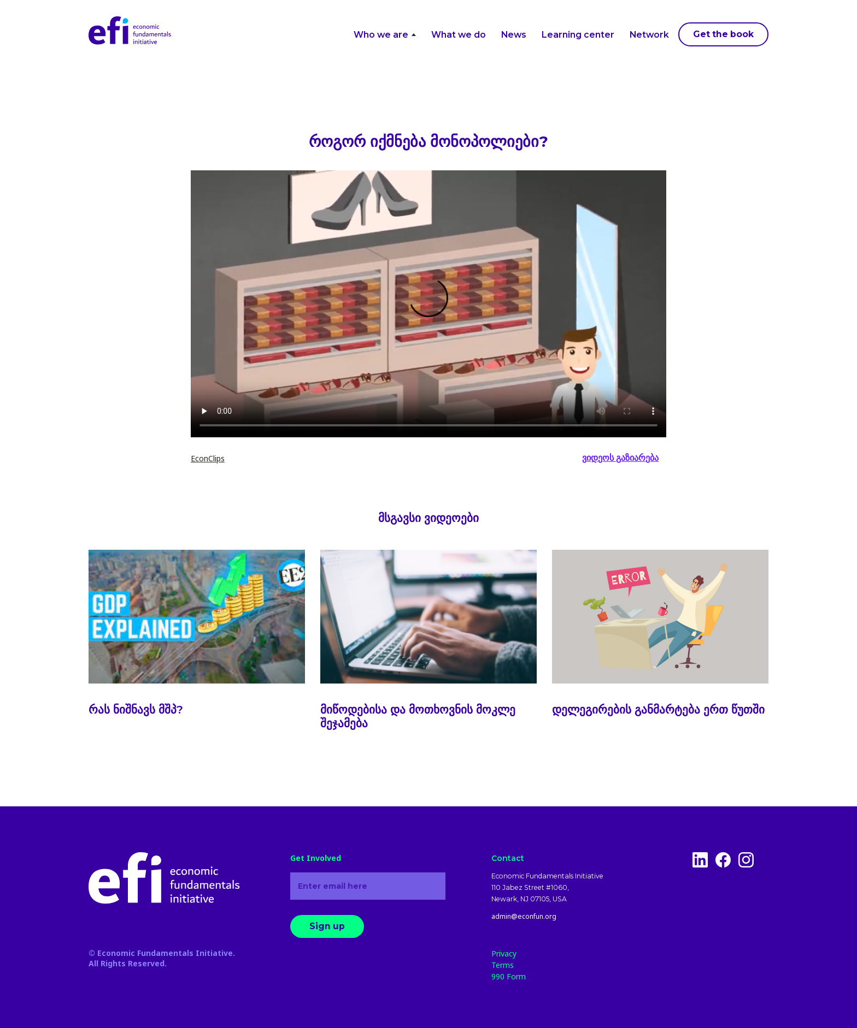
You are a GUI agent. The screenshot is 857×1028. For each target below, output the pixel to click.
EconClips (208, 458)
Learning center (578, 34)
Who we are (384, 34)
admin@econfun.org (523, 916)
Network (649, 34)
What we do (458, 34)
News (513, 34)
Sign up (327, 926)
